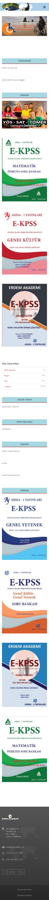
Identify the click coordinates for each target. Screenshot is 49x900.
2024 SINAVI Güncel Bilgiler (13, 80)
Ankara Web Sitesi (24, 889)
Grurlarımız (6, 429)
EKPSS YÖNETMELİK (11, 451)
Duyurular (24, 444)
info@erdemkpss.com (15, 847)
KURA (4, 463)
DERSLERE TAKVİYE (10, 406)
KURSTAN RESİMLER (11, 475)
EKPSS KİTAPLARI (9, 68)
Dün (6, 381)
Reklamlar (24, 95)
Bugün (7, 375)
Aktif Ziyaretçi (10, 370)
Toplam (7, 386)
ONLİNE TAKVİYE (24, 399)
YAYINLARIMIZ (24, 61)
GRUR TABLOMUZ (24, 422)
